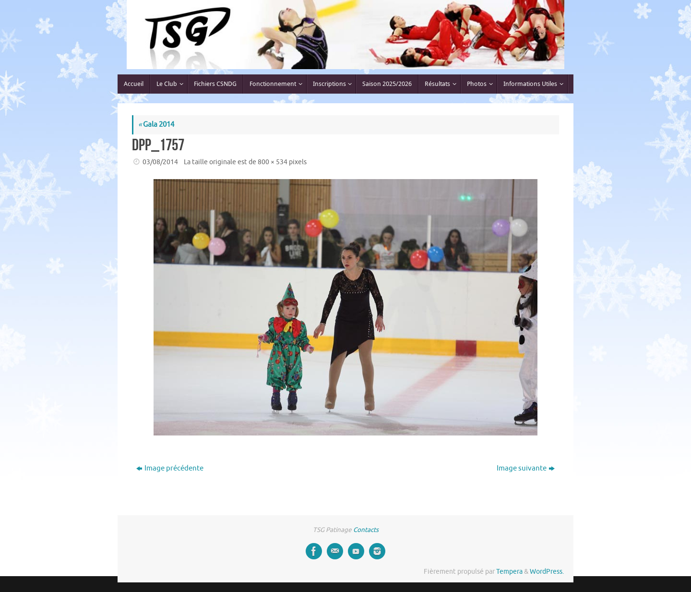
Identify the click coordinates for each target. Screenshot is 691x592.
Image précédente (169, 468)
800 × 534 (272, 162)
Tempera (509, 572)
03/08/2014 (160, 162)
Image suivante (526, 468)
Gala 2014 (156, 124)
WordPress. (547, 572)
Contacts (366, 530)
